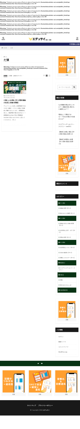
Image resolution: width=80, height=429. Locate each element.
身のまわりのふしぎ (66, 297)
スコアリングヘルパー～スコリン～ (67, 280)
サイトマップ (31, 419)
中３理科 (63, 247)
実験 (61, 292)
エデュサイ (46, 424)
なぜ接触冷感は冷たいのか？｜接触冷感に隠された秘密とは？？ (66, 107)
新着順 (6, 75)
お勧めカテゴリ (19, 75)
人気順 (11, 75)
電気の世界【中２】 (66, 242)
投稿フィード (62, 355)
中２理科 (63, 222)
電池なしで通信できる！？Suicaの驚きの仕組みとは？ (66, 117)
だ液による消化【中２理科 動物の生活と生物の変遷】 (14, 101)
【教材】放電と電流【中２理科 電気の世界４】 (66, 133)
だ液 (11, 48)
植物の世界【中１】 (66, 209)
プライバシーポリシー (45, 419)
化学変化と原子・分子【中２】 (67, 236)
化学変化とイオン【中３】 (67, 254)
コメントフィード (64, 360)
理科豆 (62, 286)
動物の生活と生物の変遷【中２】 (17, 82)
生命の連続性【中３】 (67, 260)
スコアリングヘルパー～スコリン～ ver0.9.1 (66, 125)
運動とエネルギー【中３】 (67, 267)
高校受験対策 (64, 303)
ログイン (61, 350)
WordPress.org (63, 366)
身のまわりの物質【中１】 (67, 215)
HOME (5, 47)
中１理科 (63, 203)
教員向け (63, 273)
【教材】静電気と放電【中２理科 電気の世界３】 (65, 141)
